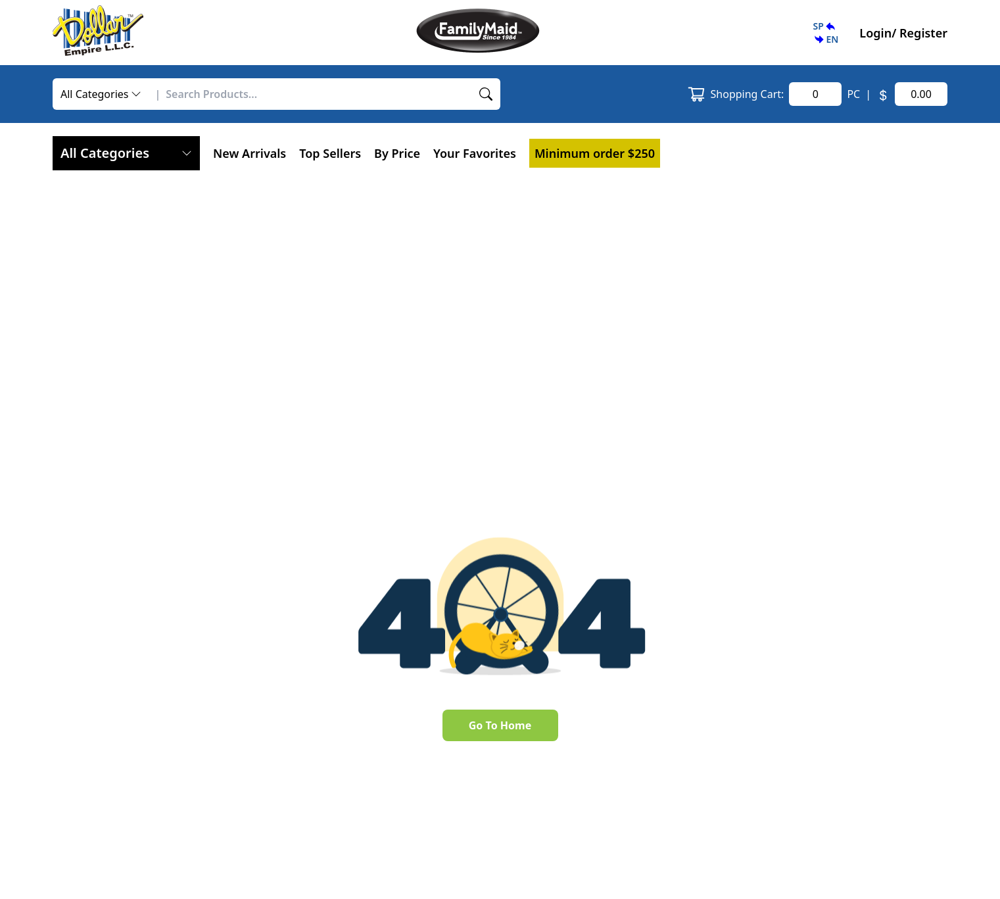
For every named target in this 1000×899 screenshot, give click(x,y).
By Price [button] (397, 153)
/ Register (919, 33)
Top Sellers (330, 153)
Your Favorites (474, 153)
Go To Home (500, 725)
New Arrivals (249, 153)
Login (875, 33)
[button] (825, 33)
